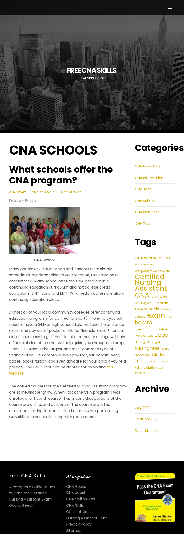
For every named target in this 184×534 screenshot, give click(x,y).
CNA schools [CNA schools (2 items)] (147, 309)
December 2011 (147, 430)
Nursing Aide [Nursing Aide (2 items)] (147, 348)
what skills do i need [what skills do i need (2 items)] (149, 370)
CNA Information (149, 177)
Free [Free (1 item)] (169, 316)
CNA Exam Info (147, 166)
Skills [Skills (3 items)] (158, 355)
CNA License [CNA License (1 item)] (159, 296)
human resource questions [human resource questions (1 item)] (151, 329)
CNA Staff (17, 192)
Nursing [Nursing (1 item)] (140, 342)
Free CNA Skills (27, 475)
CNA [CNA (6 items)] (142, 295)
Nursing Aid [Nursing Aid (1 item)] (154, 342)
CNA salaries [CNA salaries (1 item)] (162, 303)
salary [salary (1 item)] (165, 349)
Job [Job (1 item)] (150, 336)
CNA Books (76, 486)
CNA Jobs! (75, 492)
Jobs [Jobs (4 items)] (161, 335)
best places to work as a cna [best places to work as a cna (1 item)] (152, 271)
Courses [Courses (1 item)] (140, 316)
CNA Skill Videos (80, 499)
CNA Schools (43, 192)
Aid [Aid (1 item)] (137, 258)
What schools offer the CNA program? (61, 175)
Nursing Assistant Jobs (86, 518)
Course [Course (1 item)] (165, 309)
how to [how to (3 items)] (143, 322)
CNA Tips (142, 223)
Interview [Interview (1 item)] (140, 336)
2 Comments (71, 192)
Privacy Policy (79, 524)
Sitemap (74, 530)
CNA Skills (75, 505)
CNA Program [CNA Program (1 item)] (143, 303)
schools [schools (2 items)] (142, 355)
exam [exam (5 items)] (156, 315)
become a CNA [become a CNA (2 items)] (156, 258)
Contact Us (76, 511)
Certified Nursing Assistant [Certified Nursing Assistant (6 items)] (151, 282)
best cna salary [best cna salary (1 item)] (144, 264)
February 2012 (146, 419)
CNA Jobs (143, 189)
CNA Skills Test (147, 212)
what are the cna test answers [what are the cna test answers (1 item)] (154, 361)
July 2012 (142, 407)
